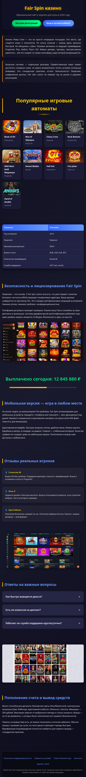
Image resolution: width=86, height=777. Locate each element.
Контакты (78, 758)
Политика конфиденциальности (18, 758)
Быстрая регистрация (26, 23)
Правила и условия (42, 758)
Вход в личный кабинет (58, 23)
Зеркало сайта (43, 764)
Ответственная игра (62, 758)
